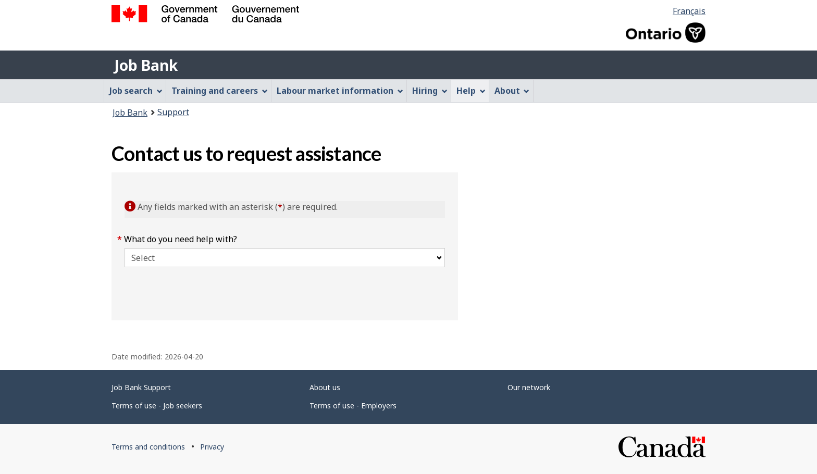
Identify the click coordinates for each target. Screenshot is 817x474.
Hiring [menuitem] (430, 90)
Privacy (212, 447)
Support (173, 112)
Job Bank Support (141, 387)
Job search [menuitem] (136, 90)
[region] (581, 246)
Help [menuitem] (471, 90)
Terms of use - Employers (353, 405)
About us (325, 387)
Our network (528, 387)
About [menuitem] (512, 90)
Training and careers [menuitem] (219, 90)
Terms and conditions (148, 447)
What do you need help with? (181, 239)
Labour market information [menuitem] (340, 90)
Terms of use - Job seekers (157, 405)
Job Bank (146, 65)
